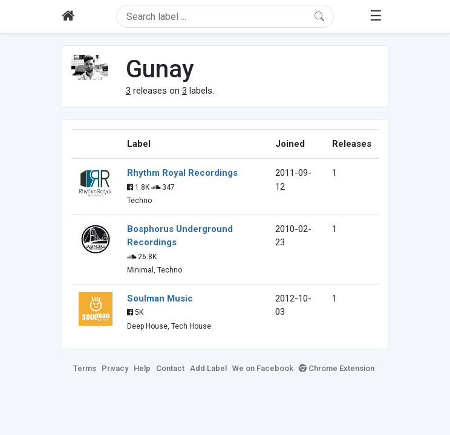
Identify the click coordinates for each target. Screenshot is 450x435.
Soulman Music (160, 298)
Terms (84, 368)
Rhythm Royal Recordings (182, 172)
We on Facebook (262, 368)
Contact (170, 368)
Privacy (115, 368)
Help (142, 368)
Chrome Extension (336, 368)
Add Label (208, 368)
